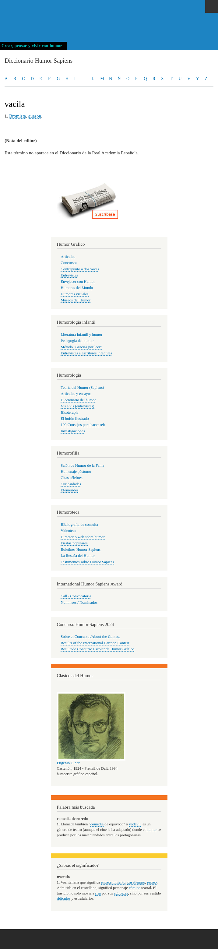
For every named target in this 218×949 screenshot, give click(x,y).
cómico (134, 888)
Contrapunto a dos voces (80, 269)
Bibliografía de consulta (79, 524)
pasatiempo (136, 882)
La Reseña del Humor (78, 556)
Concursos (69, 263)
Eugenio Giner (68, 763)
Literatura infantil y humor (81, 334)
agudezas (121, 893)
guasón (34, 116)
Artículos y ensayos (76, 394)
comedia (97, 824)
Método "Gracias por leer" (81, 347)
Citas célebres (71, 478)
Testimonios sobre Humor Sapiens (87, 562)
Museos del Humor (75, 300)
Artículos (68, 257)
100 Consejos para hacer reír (83, 425)
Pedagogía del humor (77, 341)
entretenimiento (113, 882)
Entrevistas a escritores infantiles (86, 353)
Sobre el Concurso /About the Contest (90, 636)
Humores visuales (74, 294)
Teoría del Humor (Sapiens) (82, 387)
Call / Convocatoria (76, 596)
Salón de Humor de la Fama (82, 465)
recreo (152, 882)
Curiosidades (71, 484)
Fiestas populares (74, 543)
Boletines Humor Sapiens (80, 549)
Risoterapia (69, 412)
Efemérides (69, 490)
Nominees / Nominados (79, 602)
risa (98, 893)
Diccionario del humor (78, 400)
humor (151, 830)
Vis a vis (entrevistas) (77, 406)
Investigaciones (73, 431)
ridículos (64, 898)
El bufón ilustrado (75, 419)
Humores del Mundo (77, 288)
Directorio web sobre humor (82, 537)
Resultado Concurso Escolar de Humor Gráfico (97, 649)
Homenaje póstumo (76, 471)
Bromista (17, 116)
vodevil (134, 824)
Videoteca (68, 531)
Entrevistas (69, 275)
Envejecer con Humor (78, 281)
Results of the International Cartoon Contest (95, 643)
